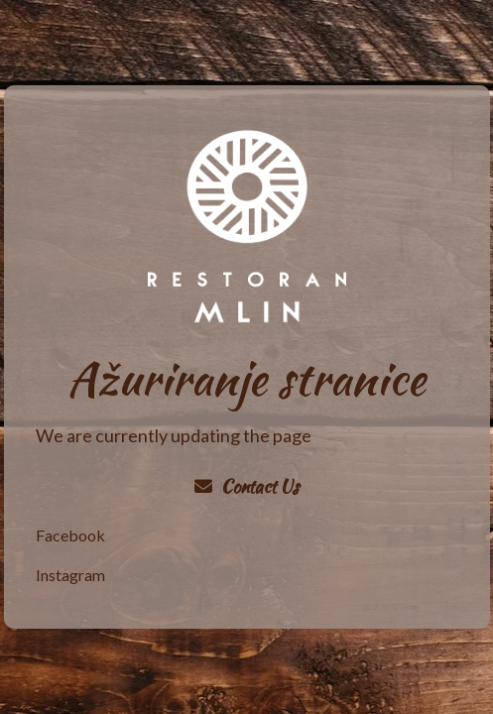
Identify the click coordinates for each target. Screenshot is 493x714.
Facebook (70, 535)
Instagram (70, 574)
